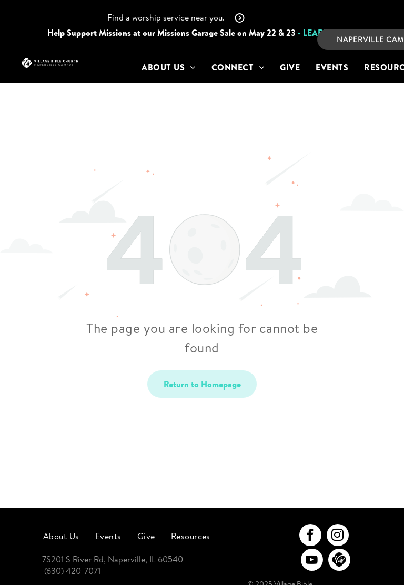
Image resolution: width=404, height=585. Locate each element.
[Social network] (339, 561)
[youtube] (312, 561)
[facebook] (310, 536)
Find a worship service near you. (166, 17)
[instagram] (338, 536)
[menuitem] (168, 67)
